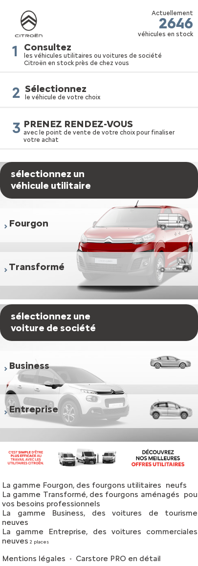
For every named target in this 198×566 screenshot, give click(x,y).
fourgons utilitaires (126, 485)
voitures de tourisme (155, 513)
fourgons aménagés (142, 494)
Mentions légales (34, 558)
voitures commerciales (154, 531)
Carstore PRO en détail (118, 558)
